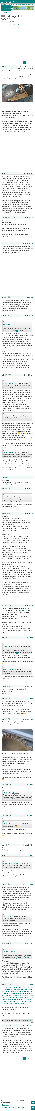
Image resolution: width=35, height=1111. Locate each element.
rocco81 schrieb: (8, 916)
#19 (31, 943)
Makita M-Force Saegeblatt (22, 1020)
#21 (31, 1026)
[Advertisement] (17, 43)
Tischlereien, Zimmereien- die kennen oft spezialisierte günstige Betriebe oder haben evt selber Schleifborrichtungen (17, 454)
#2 (32, 217)
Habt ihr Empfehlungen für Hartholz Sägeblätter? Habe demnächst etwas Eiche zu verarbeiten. (17, 417)
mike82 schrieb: (8, 646)
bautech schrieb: (8, 497)
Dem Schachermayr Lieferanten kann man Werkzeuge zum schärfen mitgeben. (15, 918)
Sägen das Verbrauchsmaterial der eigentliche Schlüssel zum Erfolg (17, 670)
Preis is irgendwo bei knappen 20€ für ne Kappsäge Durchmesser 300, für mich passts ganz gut (16, 498)
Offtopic (4, 12)
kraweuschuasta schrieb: (10, 383)
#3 (32, 244)
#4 (32, 297)
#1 (32, 173)
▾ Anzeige (5, 477)
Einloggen (5, 1105)
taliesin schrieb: (8, 793)
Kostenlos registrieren (8, 1107)
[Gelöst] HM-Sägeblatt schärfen (12, 484)
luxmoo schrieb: (8, 324)
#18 (31, 884)
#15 (31, 816)
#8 (32, 514)
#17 (31, 855)
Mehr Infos (20, 1107)
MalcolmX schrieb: (9, 669)
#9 (32, 605)
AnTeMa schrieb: (8, 453)
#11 (31, 686)
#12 (31, 699)
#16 (31, 845)
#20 (31, 984)
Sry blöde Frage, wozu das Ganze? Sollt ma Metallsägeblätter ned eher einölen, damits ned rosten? (17, 865)
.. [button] (17, 331)
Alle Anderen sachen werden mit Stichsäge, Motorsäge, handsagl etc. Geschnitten (17, 384)
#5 (32, 315)
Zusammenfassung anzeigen (11, 24)
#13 (31, 719)
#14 (31, 785)
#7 (32, 489)
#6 (32, 375)
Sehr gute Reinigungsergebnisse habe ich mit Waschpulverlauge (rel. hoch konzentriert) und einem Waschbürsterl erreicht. (17, 795)
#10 (31, 638)
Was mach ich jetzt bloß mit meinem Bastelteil (16, 824)
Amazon (24, 610)
